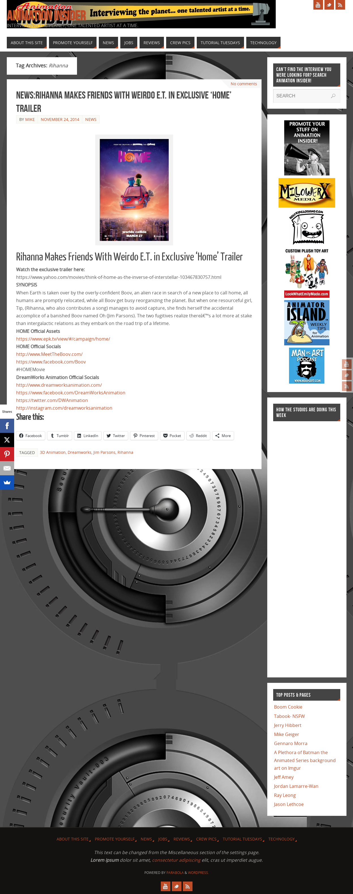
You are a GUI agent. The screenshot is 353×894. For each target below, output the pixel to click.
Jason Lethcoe (289, 804)
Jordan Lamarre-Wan (296, 786)
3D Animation (53, 452)
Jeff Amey (284, 777)
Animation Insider (46, 15)
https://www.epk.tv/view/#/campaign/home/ (63, 339)
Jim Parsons (104, 452)
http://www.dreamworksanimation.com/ (59, 385)
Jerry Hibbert (287, 725)
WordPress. (198, 872)
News (91, 119)
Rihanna (125, 452)
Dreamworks (79, 452)
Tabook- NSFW (289, 716)
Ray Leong (285, 795)
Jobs (162, 839)
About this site (73, 839)
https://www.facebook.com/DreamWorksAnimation (70, 393)
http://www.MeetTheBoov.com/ (49, 354)
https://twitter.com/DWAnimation (52, 400)
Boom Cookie (288, 707)
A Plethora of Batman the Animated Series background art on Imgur (305, 760)
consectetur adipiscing (176, 860)
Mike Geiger (286, 734)
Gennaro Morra (290, 743)
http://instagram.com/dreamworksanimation (64, 408)
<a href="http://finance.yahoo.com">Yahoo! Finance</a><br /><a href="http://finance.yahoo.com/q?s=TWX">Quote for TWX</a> (295, 546)
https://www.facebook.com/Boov (51, 362)
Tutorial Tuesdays (242, 839)
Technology (281, 839)
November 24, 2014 (60, 119)
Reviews (182, 839)
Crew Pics (206, 839)
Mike (30, 119)
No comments (244, 83)
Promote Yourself (114, 839)
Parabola (175, 872)
